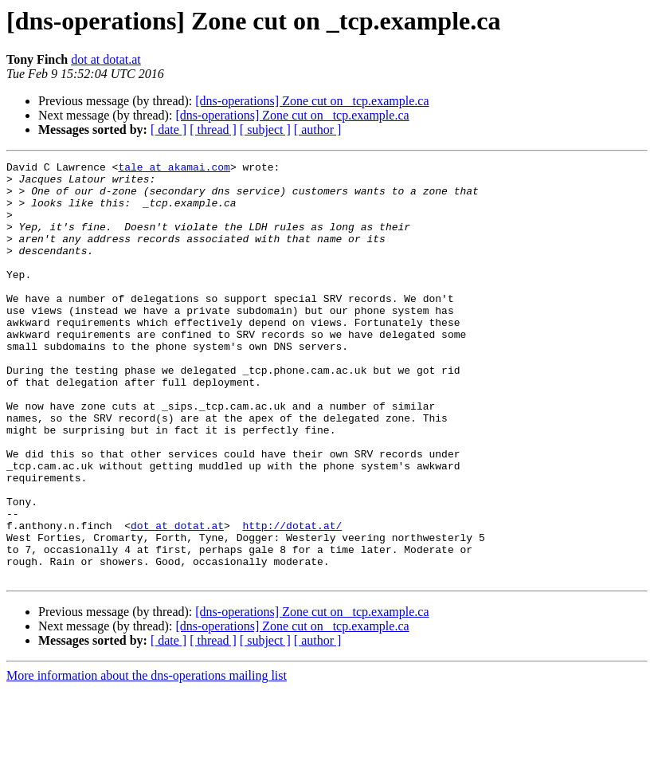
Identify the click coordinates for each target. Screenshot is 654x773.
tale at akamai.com (173, 169)
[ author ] (318, 129)
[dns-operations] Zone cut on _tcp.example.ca (312, 101)
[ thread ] (213, 129)
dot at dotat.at (106, 59)
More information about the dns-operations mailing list (146, 759)
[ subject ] (265, 129)
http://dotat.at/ (292, 599)
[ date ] (168, 129)
